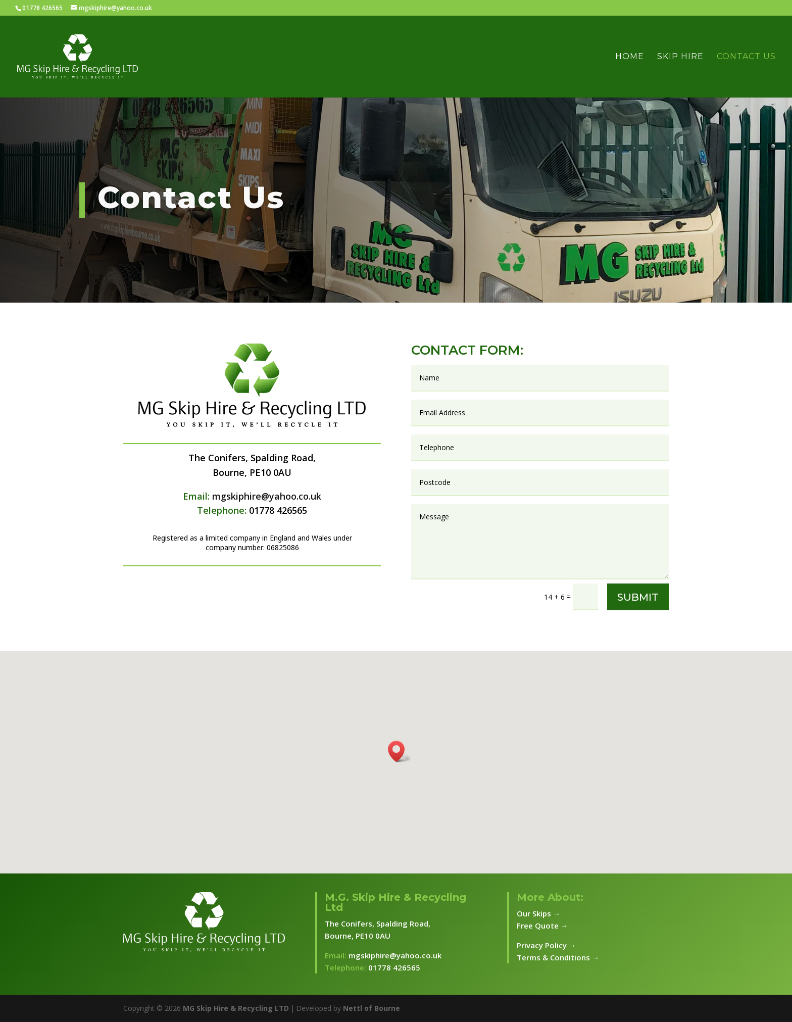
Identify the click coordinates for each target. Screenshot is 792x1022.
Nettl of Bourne (371, 1008)
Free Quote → (542, 925)
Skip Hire (680, 57)
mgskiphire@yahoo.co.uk (266, 496)
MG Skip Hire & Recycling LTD (236, 1008)
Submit (638, 597)
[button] (399, 751)
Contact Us (746, 57)
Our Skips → (539, 913)
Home (629, 57)
